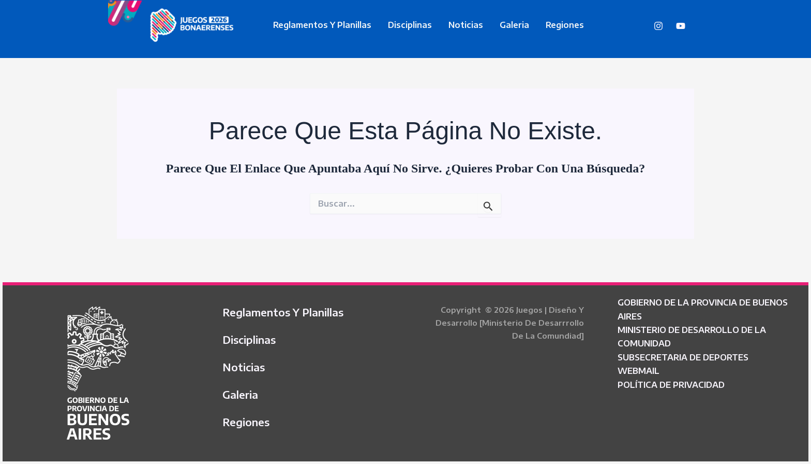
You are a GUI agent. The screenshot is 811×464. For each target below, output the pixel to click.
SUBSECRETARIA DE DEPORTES (683, 357)
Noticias (465, 25)
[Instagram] (658, 26)
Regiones (565, 25)
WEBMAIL (638, 371)
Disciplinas (410, 25)
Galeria (514, 25)
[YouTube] (680, 26)
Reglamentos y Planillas (322, 25)
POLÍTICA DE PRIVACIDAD (671, 385)
